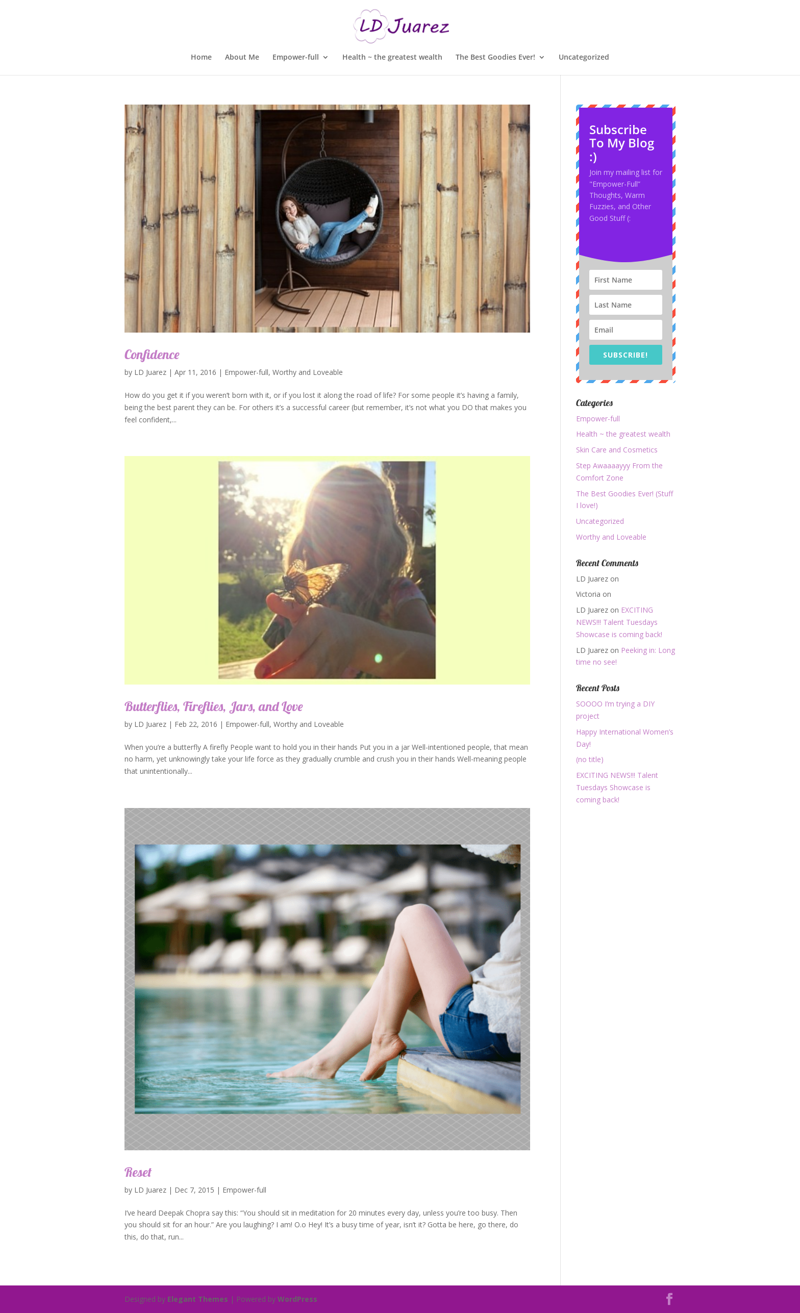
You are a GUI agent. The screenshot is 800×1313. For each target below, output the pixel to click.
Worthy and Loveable (307, 372)
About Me (242, 58)
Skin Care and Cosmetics (617, 449)
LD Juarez (150, 372)
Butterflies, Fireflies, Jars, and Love (213, 706)
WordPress (297, 1299)
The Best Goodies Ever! (495, 58)
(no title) (590, 759)
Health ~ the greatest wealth (392, 58)
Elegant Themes (197, 1299)
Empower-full (295, 58)
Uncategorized (584, 58)
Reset (138, 1172)
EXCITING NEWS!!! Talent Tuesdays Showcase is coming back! (619, 622)
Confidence (152, 354)
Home (201, 58)
